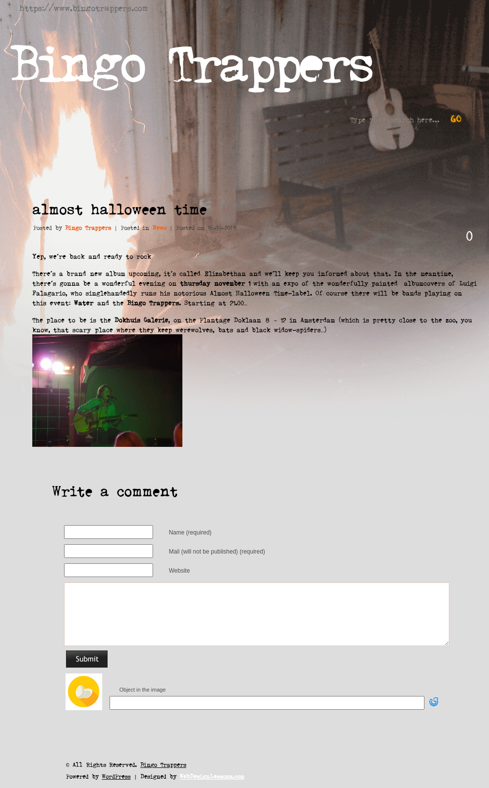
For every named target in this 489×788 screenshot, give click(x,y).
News (159, 227)
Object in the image (142, 690)
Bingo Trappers (191, 61)
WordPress (116, 776)
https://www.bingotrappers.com (84, 7)
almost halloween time (119, 208)
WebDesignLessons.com (211, 776)
